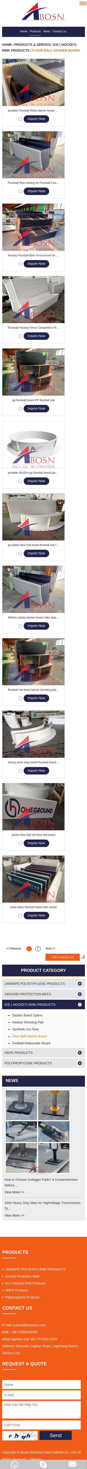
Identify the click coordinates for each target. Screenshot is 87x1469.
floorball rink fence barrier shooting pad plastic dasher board (33, 689)
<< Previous (13, 948)
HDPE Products (18, 1053)
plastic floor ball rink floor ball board (33, 835)
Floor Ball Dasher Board (56, 50)
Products (35, 31)
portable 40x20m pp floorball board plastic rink (33, 472)
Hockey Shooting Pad (27, 1022)
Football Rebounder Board (31, 1043)
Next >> (50, 948)
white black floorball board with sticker (33, 907)
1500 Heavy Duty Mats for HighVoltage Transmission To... (42, 1205)
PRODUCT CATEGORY (43, 970)
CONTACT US (17, 1307)
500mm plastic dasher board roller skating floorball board (33, 617)
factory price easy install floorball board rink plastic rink (33, 762)
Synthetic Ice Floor (25, 1029)
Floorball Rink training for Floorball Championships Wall (33, 183)
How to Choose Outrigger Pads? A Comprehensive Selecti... (40, 1182)
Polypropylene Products (28, 1063)
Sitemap (36, 1459)
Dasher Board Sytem (27, 1015)
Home (23, 31)
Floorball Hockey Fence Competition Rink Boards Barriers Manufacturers (33, 327)
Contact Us (59, 31)
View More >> (14, 1192)
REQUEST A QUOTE (24, 1363)
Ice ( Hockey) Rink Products (29, 1004)
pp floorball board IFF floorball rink (33, 400)
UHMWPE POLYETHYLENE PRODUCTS (34, 984)
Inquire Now (36, 119)
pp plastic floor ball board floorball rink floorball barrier (33, 545)
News (46, 31)
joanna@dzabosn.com (29, 1325)
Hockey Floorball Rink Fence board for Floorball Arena (33, 255)
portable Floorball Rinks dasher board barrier (33, 110)
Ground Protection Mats (27, 994)
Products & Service (32, 44)
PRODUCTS (15, 1252)
